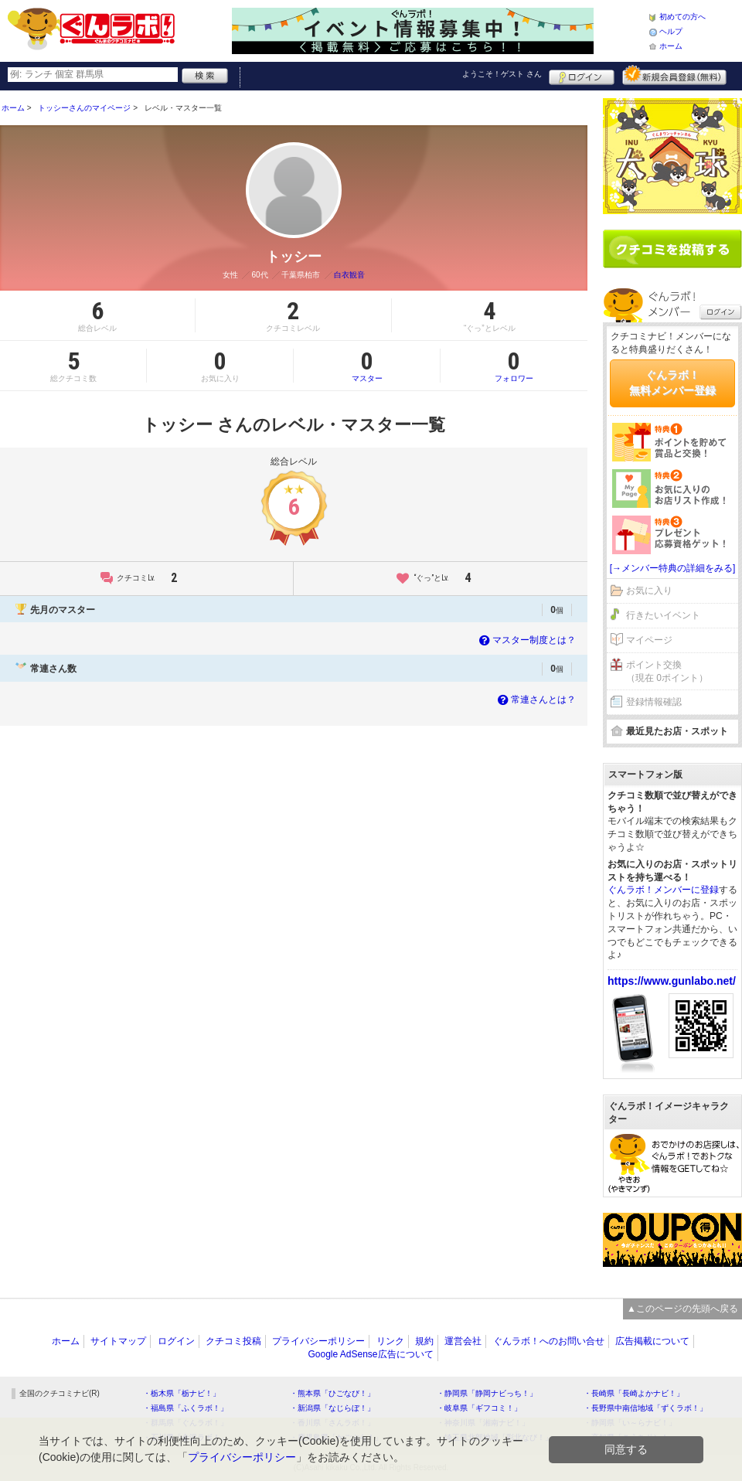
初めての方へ (682, 16)
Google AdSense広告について (370, 1354)
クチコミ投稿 (233, 1341)
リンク (390, 1341)
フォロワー (514, 366)
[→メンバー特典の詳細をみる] (673, 568)
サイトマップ (118, 1341)
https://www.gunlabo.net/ (672, 981)
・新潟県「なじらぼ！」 (332, 1408)
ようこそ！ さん (502, 74)
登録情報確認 (654, 701)
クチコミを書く (672, 249)
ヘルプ (670, 31)
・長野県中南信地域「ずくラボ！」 (645, 1408)
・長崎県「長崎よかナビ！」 (634, 1393)
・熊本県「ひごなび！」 (332, 1393)
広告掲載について (652, 1341)
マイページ (649, 640)
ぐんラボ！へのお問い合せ (548, 1341)
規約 (424, 1341)
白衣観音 (349, 275)
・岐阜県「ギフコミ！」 (479, 1408)
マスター (367, 366)
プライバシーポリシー (318, 1341)
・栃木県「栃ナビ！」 (181, 1393)
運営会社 (463, 1341)
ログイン (581, 75)
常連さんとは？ (535, 699)
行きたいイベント (663, 615)
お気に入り (649, 590)
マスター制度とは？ (526, 640)
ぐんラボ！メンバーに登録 (663, 889)
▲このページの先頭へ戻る (682, 1308)
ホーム (670, 46)
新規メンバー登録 (674, 75)
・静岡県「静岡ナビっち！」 (487, 1393)
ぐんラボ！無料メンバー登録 (672, 383)
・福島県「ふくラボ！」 (185, 1408)
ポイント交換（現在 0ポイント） (667, 671)
